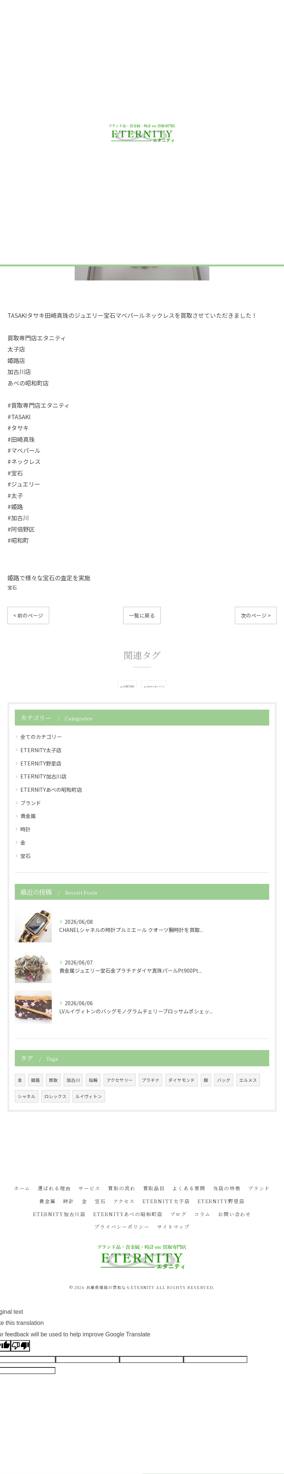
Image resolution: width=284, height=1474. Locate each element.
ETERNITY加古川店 (43, 776)
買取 (53, 1080)
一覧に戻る (142, 615)
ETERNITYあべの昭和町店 (51, 789)
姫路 (35, 1080)
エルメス (248, 1080)
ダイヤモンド (181, 1080)
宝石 (12, 587)
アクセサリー (119, 1080)
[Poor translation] (20, 1346)
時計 (25, 829)
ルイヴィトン (88, 1096)
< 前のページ (28, 615)
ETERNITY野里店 (40, 763)
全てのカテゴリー (41, 736)
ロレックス (55, 1096)
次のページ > (256, 615)
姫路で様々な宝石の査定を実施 (48, 577)
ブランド (30, 803)
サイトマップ (173, 1226)
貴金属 (28, 816)
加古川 (73, 1080)
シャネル (27, 1096)
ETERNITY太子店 (40, 750)
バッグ (223, 1080)
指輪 (93, 1080)
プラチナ (150, 1080)
